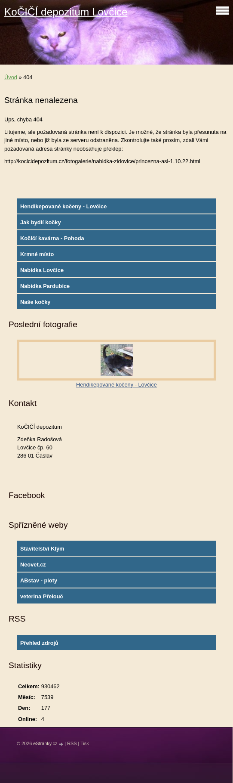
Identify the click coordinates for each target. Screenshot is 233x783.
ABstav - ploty (38, 580)
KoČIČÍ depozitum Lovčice (65, 12)
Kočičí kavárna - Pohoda (52, 238)
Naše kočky (35, 302)
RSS (72, 743)
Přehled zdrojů (39, 643)
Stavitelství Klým (42, 548)
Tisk (84, 743)
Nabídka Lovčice (42, 270)
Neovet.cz (33, 564)
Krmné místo (37, 254)
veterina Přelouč (41, 596)
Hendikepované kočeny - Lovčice (63, 206)
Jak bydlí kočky (40, 222)
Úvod (10, 77)
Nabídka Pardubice (45, 286)
